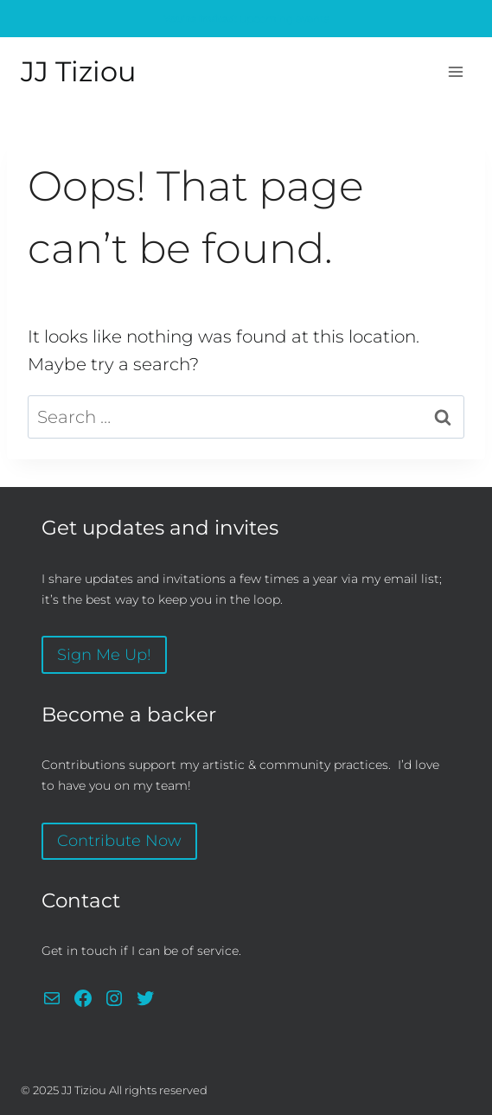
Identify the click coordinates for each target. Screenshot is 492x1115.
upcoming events (246, 18)
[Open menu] (455, 71)
